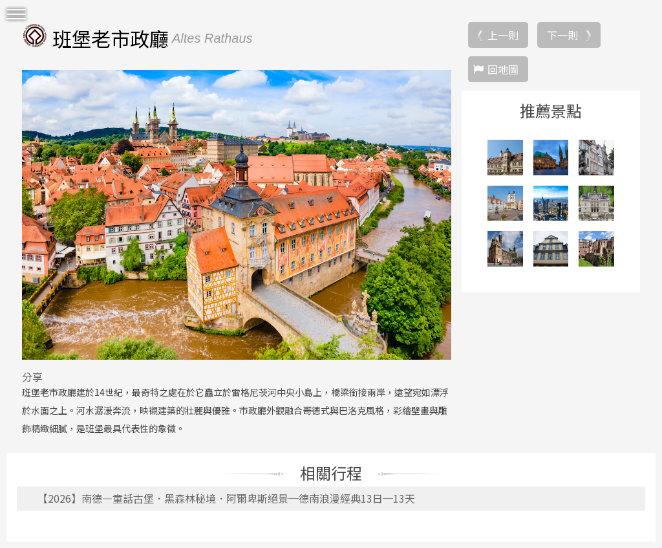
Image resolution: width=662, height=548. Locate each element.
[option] (236, 215)
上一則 (502, 34)
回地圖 (502, 69)
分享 (32, 376)
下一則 (562, 34)
